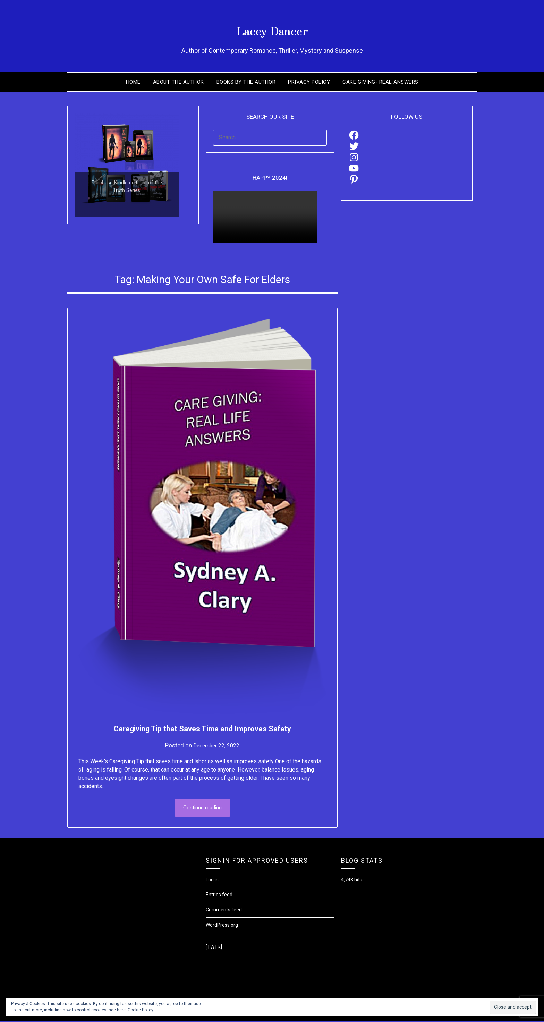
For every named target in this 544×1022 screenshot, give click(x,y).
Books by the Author (246, 82)
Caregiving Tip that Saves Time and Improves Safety (202, 728)
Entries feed (219, 895)
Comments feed (224, 911)
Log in (212, 880)
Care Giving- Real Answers (380, 82)
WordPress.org (222, 925)
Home (133, 82)
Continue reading (202, 808)
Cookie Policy (140, 1009)
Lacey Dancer (272, 28)
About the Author (178, 82)
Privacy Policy (309, 82)
